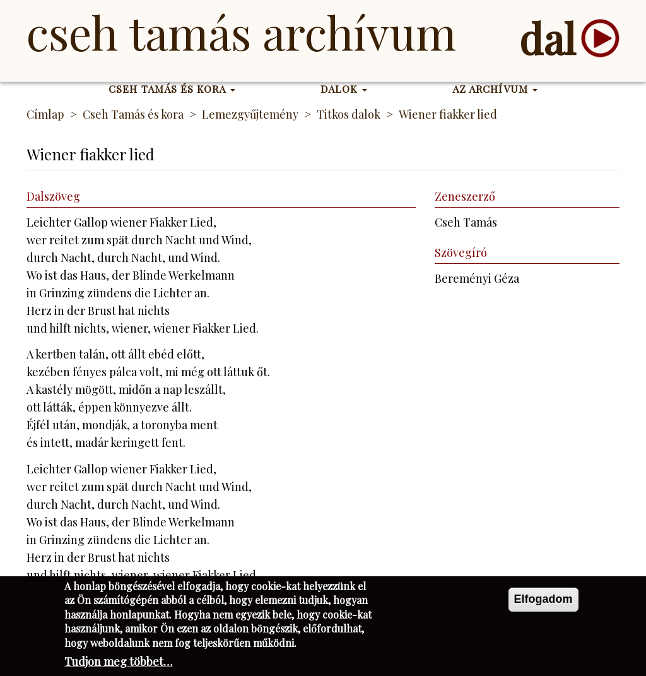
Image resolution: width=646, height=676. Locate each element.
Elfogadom (543, 601)
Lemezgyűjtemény (250, 114)
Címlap (45, 114)
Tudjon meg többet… (118, 663)
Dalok (343, 88)
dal (547, 38)
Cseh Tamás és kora (172, 88)
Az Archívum (494, 88)
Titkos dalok (348, 114)
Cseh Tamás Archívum (241, 31)
